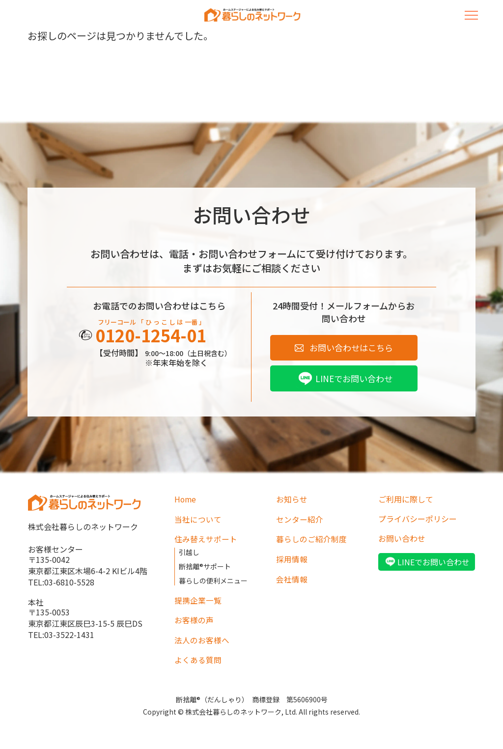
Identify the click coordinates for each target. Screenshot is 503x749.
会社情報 (291, 579)
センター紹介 (299, 520)
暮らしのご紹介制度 (311, 540)
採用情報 (291, 559)
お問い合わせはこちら (351, 348)
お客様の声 (194, 619)
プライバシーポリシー (417, 520)
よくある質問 (198, 658)
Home (185, 500)
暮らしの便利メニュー (213, 580)
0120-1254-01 (153, 336)
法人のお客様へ (201, 638)
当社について (198, 520)
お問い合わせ (401, 540)
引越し (189, 552)
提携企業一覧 (198, 599)
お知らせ (291, 500)
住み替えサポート (205, 540)
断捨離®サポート (205, 566)
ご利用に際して (405, 500)
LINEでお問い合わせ (353, 379)
